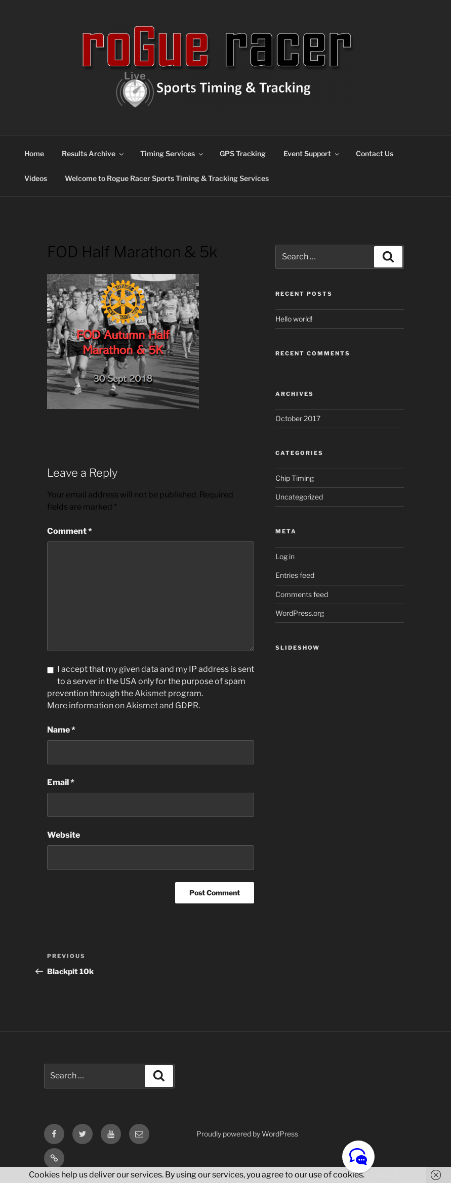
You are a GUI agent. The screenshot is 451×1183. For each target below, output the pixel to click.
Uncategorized (299, 496)
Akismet (151, 693)
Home (34, 153)
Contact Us (374, 153)
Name (61, 730)
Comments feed (301, 594)
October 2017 (297, 418)
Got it (387, 1174)
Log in (285, 556)
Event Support (312, 153)
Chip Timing (294, 478)
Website (63, 835)
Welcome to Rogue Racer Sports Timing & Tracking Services (167, 178)
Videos (35, 178)
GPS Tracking (243, 153)
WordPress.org (299, 613)
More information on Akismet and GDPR (122, 705)
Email (60, 782)
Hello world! (293, 318)
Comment (69, 531)
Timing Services (172, 153)
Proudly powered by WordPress (247, 1133)
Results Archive (93, 153)
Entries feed (294, 575)
